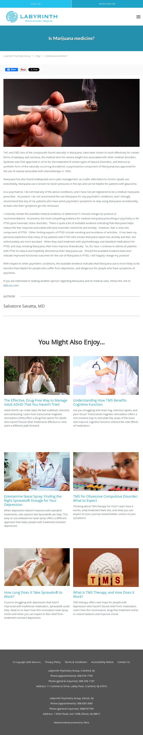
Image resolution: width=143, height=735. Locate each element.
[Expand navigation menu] (138, 17)
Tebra (86, 722)
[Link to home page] (31, 17)
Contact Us (124, 662)
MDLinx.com (11, 285)
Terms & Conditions (76, 662)
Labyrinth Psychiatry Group (17, 55)
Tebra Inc (36, 662)
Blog (38, 55)
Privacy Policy (53, 662)
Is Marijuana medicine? (56, 55)
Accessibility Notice (102, 662)
